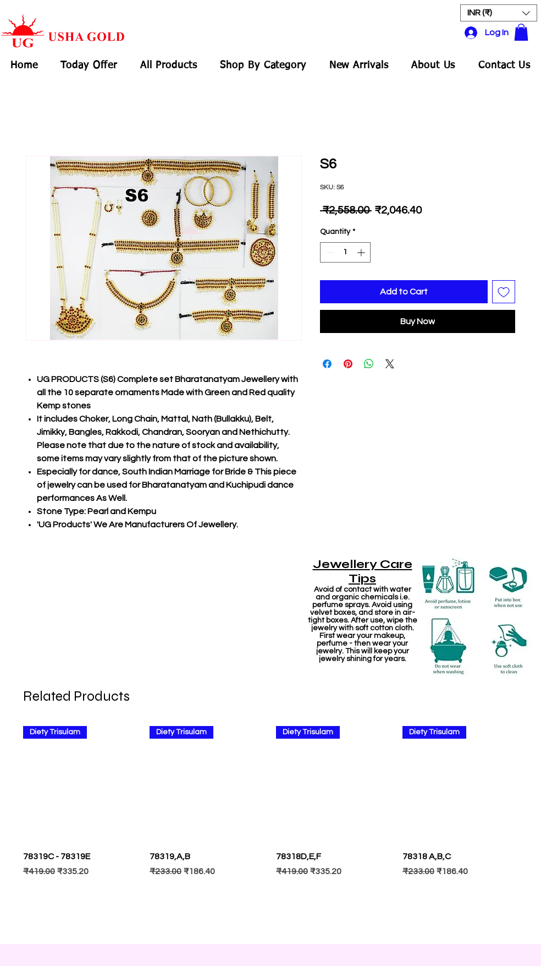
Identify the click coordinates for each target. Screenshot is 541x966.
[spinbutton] (345, 252)
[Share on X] (389, 363)
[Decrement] (328, 252)
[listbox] (498, 12)
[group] (270, 830)
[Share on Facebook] (327, 363)
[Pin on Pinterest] (348, 363)
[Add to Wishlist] (503, 291)
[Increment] (362, 252)
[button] (498, 12)
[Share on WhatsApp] (369, 363)
